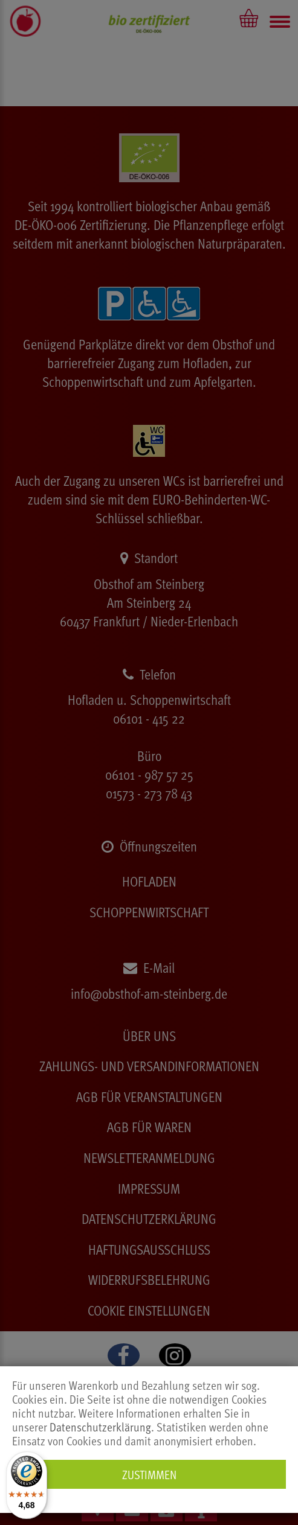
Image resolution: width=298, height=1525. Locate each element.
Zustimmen (149, 1474)
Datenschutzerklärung (100, 1427)
